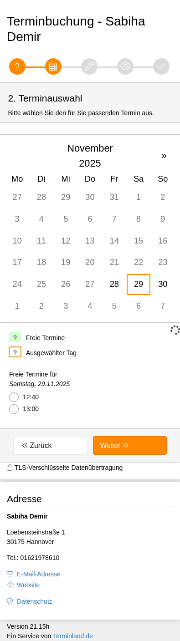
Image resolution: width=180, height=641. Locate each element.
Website (28, 585)
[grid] (90, 228)
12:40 (24, 397)
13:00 (24, 409)
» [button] (164, 155)
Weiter (110, 445)
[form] (90, 272)
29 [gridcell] (138, 284)
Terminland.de (73, 636)
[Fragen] (17, 66)
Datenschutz (34, 601)
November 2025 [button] (90, 155)
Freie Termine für (39, 380)
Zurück (41, 445)
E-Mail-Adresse (39, 574)
